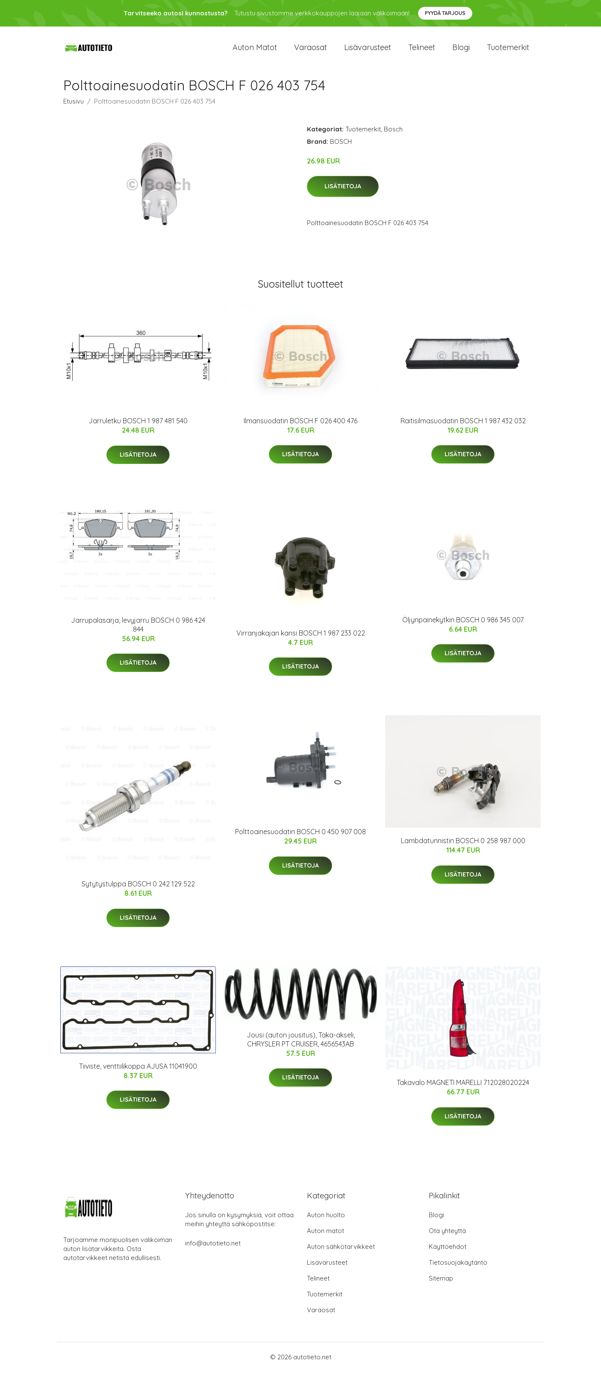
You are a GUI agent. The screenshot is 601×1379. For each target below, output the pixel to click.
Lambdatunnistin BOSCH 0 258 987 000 (463, 848)
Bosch (393, 136)
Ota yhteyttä (447, 1238)
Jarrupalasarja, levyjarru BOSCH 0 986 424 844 (138, 632)
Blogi (461, 51)
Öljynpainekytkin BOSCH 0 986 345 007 (463, 627)
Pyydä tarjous (445, 13)
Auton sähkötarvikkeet (341, 1254)
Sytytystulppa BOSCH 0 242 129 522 (138, 891)
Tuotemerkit (508, 51)
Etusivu (73, 108)
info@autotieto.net (213, 1250)
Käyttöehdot (447, 1254)
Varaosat (310, 51)
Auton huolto (326, 1222)
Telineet (421, 51)
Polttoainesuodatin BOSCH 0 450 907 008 (300, 839)
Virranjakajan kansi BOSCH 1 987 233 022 (300, 640)
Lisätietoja (342, 194)
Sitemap (441, 1285)
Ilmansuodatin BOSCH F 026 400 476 (300, 428)
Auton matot (255, 51)
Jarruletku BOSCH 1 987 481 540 (138, 428)
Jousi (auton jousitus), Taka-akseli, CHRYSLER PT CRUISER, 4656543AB (301, 1046)
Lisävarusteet (367, 51)
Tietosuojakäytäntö (458, 1270)
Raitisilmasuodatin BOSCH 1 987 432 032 (463, 428)
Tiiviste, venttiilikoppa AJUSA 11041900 (138, 1073)
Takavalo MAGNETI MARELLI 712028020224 (463, 1090)
